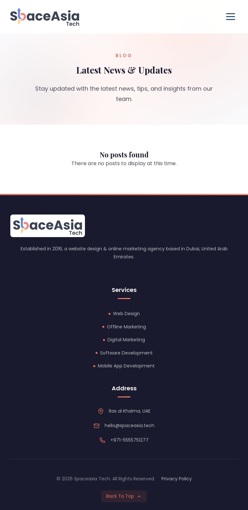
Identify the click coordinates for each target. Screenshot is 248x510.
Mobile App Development (126, 366)
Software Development (126, 353)
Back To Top (124, 496)
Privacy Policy (176, 478)
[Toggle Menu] (230, 17)
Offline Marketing (126, 327)
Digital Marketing (126, 339)
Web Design (126, 313)
